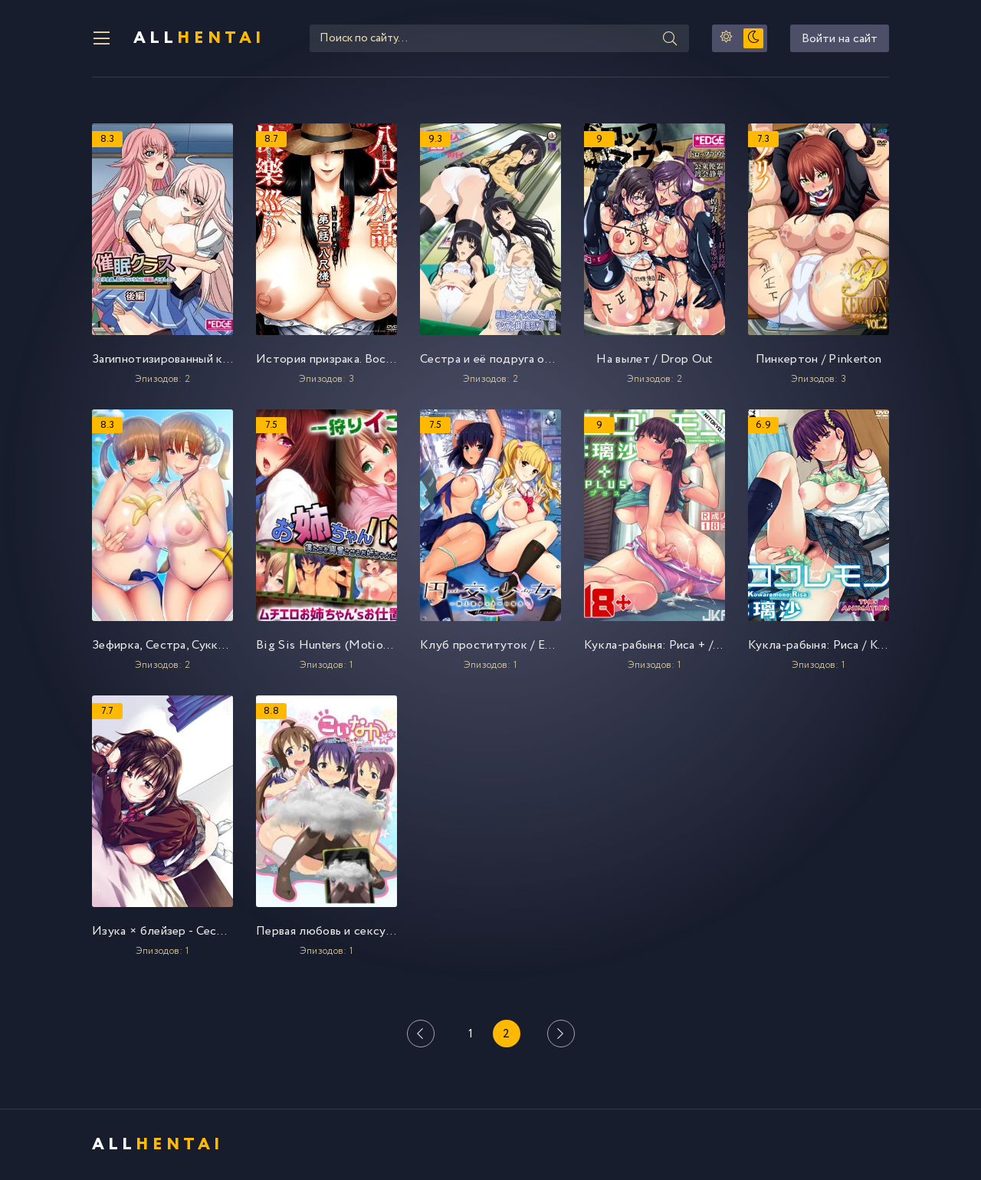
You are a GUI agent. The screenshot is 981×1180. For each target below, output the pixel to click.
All (199, 38)
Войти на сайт (840, 39)
